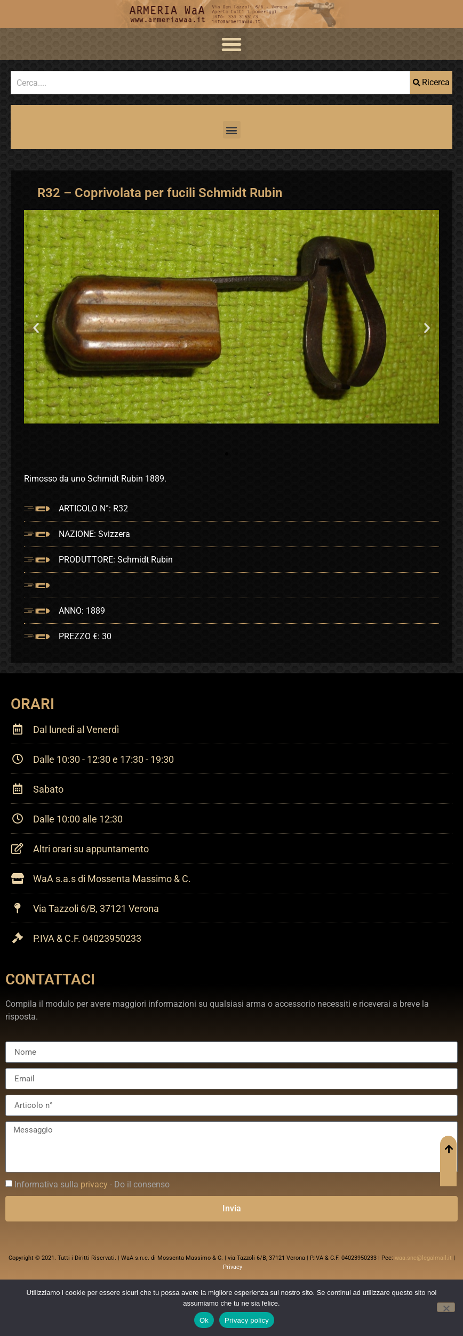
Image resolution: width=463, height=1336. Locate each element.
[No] (446, 1307)
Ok (204, 1320)
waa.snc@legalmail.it (423, 1257)
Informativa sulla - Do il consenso (92, 1184)
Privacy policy (247, 1320)
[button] (231, 44)
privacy (94, 1184)
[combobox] (210, 82)
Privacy (232, 1267)
